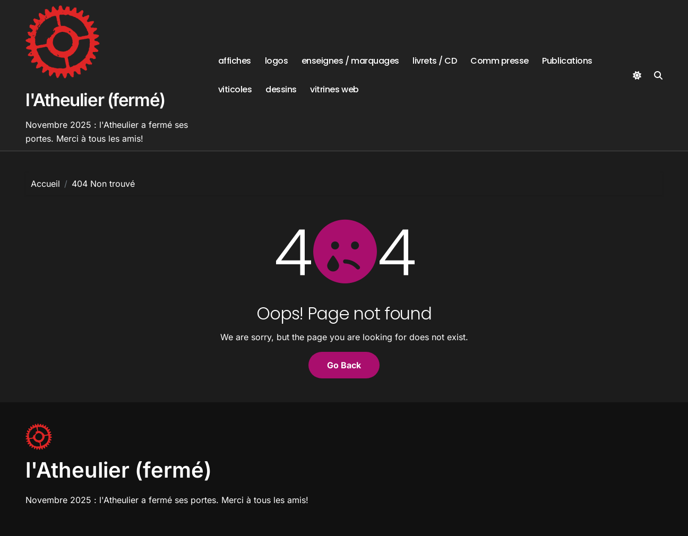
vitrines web (334, 89)
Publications (567, 61)
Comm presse (499, 61)
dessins (281, 89)
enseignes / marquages (350, 61)
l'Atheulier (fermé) (95, 99)
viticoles (235, 89)
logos (276, 61)
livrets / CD (434, 61)
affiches (234, 61)
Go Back (344, 365)
